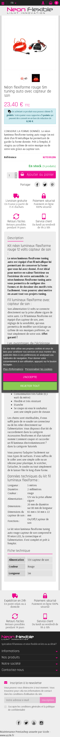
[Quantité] (11, 175)
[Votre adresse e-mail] (22, 700)
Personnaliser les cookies (38, 369)
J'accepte (30, 377)
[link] (37, 184)
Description (15, 238)
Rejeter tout (30, 386)
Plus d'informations (13, 369)
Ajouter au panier (37, 174)
